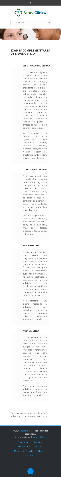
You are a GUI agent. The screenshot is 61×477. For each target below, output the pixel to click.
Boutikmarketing (38, 437)
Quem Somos (23, 442)
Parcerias (39, 446)
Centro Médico (23, 446)
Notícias (41, 451)
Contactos (29, 455)
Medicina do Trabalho (24, 451)
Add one (22, 416)
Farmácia (38, 442)
